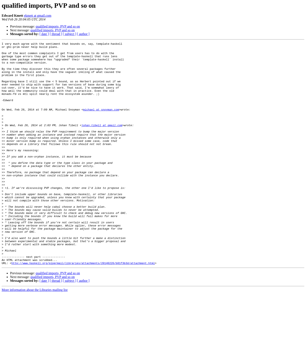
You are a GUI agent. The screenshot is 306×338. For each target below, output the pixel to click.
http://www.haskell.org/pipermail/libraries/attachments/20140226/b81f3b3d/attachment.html (83, 307)
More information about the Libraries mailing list (34, 334)
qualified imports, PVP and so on (58, 26)
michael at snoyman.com (101, 123)
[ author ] (83, 34)
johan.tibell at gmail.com (101, 142)
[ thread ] (56, 34)
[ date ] (44, 34)
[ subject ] (69, 34)
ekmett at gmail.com (37, 15)
